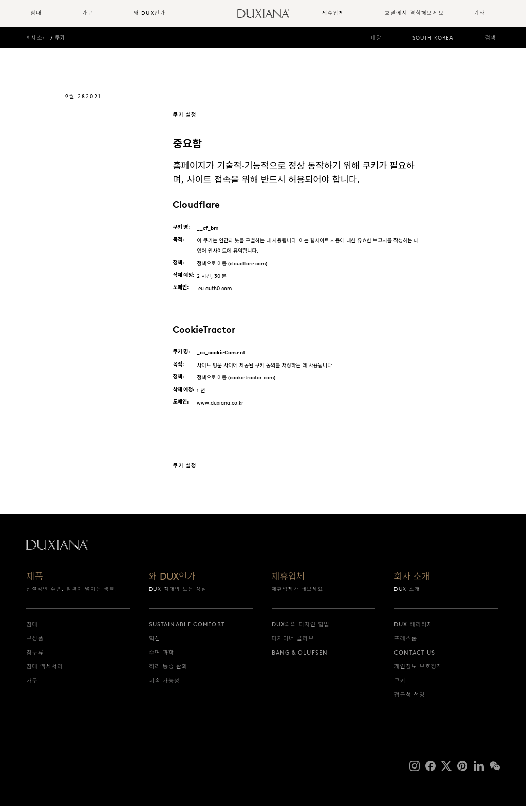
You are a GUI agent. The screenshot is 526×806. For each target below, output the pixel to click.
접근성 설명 (409, 694)
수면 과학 (161, 652)
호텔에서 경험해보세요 (414, 13)
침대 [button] (36, 13)
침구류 (35, 652)
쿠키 (59, 37)
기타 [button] (479, 13)
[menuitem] (52, 13)
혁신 (154, 638)
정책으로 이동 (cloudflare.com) (232, 263)
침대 (31, 624)
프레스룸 (405, 638)
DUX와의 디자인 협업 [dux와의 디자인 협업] (301, 624)
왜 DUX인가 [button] (150, 13)
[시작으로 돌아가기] (263, 13)
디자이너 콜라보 (293, 638)
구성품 (35, 638)
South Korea (433, 37)
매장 (376, 37)
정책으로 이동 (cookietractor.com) (236, 377)
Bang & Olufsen (300, 652)
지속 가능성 (164, 680)
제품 (34, 577)
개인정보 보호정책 (418, 666)
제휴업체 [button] (333, 13)
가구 (31, 680)
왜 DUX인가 (172, 577)
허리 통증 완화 (168, 666)
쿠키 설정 (184, 114)
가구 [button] (87, 13)
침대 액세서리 (44, 666)
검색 (490, 37)
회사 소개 (36, 37)
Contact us (414, 652)
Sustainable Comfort (187, 624)
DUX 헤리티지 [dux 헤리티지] (413, 624)
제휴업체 (288, 577)
